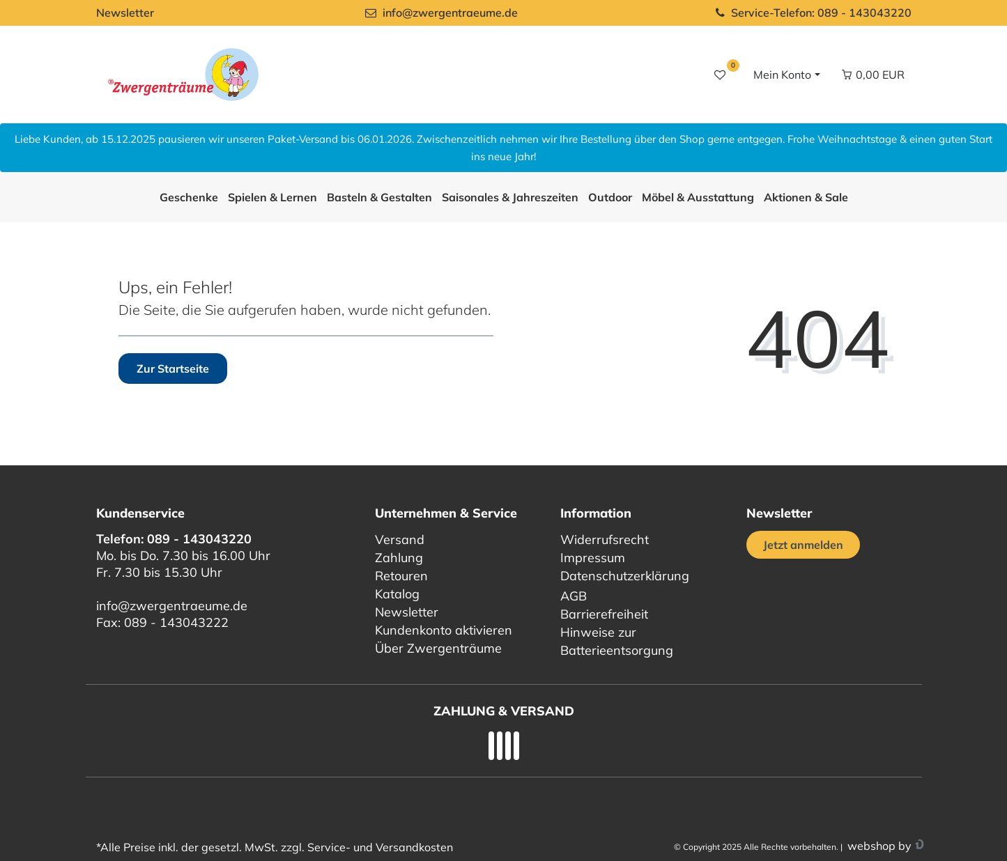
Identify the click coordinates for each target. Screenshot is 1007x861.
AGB (573, 596)
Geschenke (189, 197)
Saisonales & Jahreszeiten (510, 197)
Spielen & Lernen (272, 197)
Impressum (592, 558)
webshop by (878, 846)
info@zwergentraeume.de (171, 606)
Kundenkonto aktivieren (443, 630)
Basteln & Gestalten (379, 197)
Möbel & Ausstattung (698, 197)
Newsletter (125, 13)
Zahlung (399, 558)
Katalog (397, 594)
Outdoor (610, 197)
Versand (399, 540)
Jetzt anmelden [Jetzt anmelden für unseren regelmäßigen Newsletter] (803, 545)
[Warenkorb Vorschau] (873, 74)
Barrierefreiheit (604, 614)
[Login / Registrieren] (785, 74)
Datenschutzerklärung (624, 576)
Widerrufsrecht (604, 540)
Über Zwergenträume (438, 648)
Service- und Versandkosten (380, 847)
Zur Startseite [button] (173, 368)
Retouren (401, 576)
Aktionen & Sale (806, 197)
